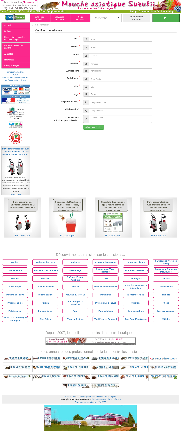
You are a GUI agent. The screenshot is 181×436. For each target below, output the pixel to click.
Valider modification (93, 127)
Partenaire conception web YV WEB (90, 402)
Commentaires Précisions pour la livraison (66, 118)
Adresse (75, 62)
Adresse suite (72, 71)
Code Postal (73, 77)
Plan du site (70, 396)
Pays (77, 94)
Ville (77, 85)
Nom (77, 37)
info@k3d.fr (116, 399)
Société (75, 54)
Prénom (75, 46)
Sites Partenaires (98, 399)
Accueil (35, 25)
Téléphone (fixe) (71, 109)
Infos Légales (110, 396)
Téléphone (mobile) (70, 101)
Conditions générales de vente (90, 396)
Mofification (44, 25)
